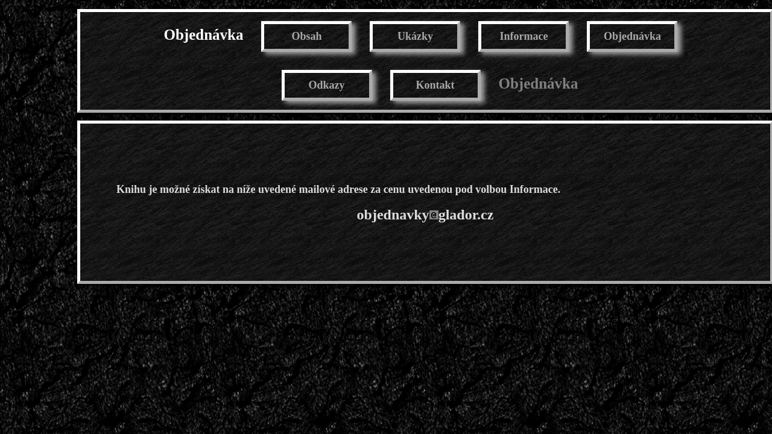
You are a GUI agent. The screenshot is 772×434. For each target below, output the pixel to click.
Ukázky (415, 36)
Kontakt (435, 85)
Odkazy (326, 85)
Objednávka (204, 35)
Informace (523, 36)
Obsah (306, 36)
